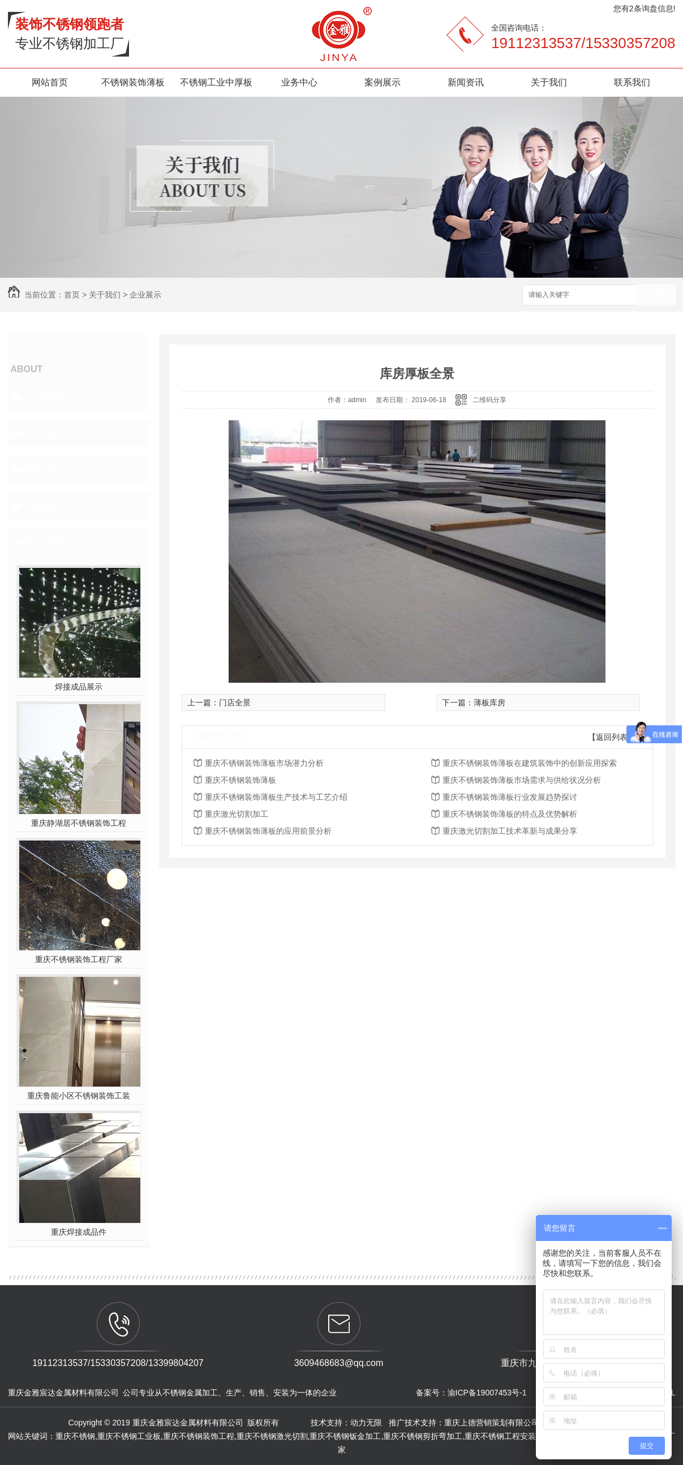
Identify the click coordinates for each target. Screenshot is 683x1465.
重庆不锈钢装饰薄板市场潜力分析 (264, 763)
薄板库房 (489, 702)
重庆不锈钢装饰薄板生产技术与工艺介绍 (276, 797)
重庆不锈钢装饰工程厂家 (78, 959)
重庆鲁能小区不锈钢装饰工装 (78, 1095)
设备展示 (45, 505)
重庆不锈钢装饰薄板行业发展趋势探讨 (510, 797)
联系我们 (632, 82)
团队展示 (45, 469)
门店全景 (235, 702)
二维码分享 (489, 400)
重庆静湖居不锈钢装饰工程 (78, 823)
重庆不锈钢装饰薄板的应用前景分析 (268, 830)
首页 (72, 294)
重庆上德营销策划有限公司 (493, 1422)
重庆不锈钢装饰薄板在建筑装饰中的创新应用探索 (530, 763)
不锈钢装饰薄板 (133, 82)
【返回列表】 (611, 737)
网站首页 (50, 82)
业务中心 (299, 82)
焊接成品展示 (78, 686)
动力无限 (366, 1422)
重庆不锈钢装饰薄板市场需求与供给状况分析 (522, 780)
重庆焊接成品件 (78, 1231)
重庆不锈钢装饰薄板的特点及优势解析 (510, 813)
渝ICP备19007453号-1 (487, 1392)
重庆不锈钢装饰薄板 (240, 780)
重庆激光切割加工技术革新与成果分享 (510, 830)
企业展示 (145, 294)
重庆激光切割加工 (236, 813)
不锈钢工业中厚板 (216, 82)
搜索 (656, 295)
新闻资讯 (466, 82)
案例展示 (382, 82)
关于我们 (549, 82)
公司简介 (45, 397)
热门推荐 (45, 542)
